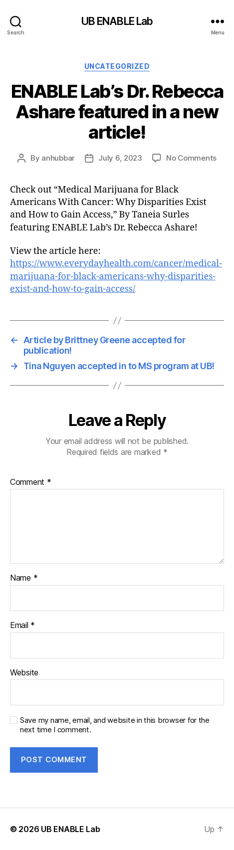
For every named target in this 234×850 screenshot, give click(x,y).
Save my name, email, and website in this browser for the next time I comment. (115, 725)
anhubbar (58, 158)
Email (22, 625)
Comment (30, 482)
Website (24, 672)
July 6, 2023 (120, 158)
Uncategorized (117, 66)
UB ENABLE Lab (117, 21)
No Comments (191, 158)
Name (23, 578)
